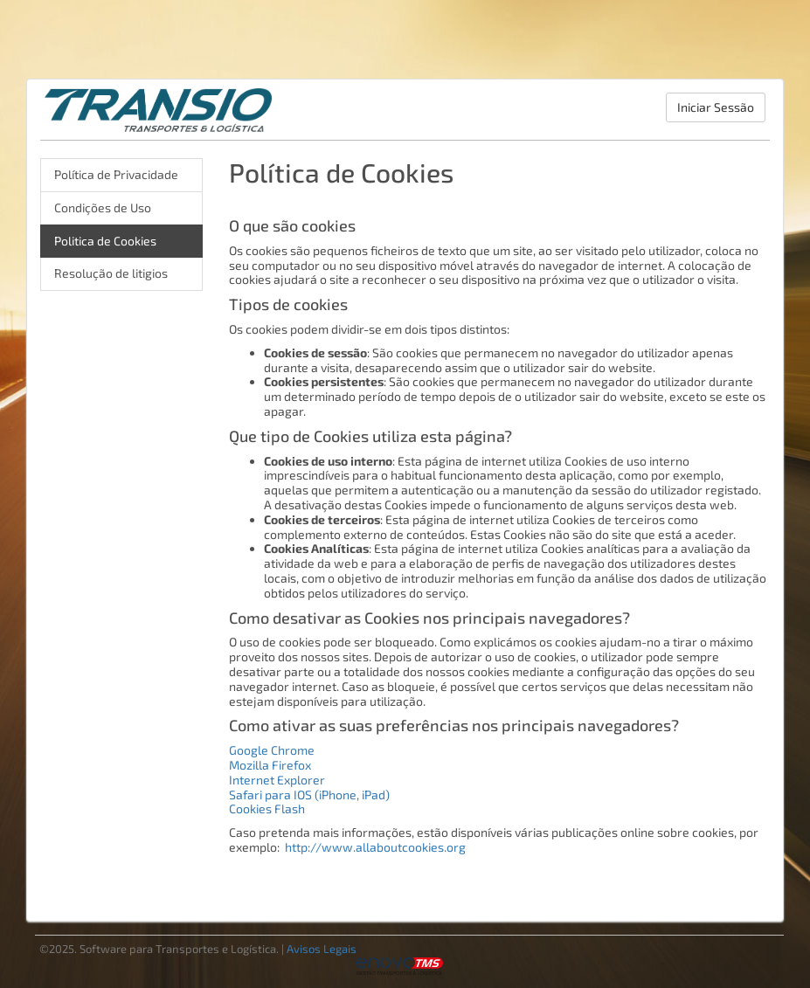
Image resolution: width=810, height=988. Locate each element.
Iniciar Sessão (715, 107)
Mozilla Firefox (270, 764)
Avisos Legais (322, 949)
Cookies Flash (267, 808)
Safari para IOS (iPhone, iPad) (309, 794)
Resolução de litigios (111, 273)
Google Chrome (272, 750)
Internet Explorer (277, 779)
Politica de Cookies (105, 240)
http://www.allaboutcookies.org (375, 846)
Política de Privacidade (116, 174)
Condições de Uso (102, 207)
